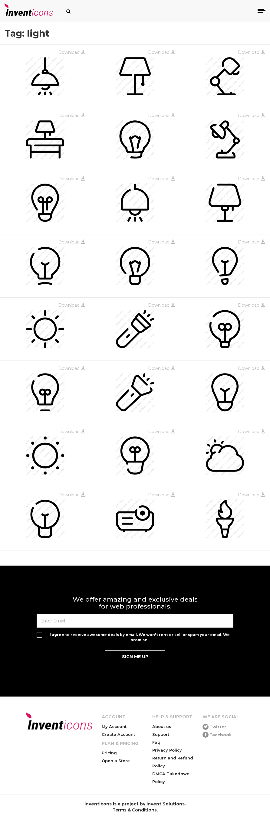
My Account (114, 726)
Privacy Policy (167, 750)
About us (161, 726)
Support (160, 734)
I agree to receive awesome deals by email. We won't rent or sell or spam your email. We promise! (140, 637)
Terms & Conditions (135, 810)
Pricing (109, 752)
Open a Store (116, 760)
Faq (156, 742)
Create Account (118, 734)
